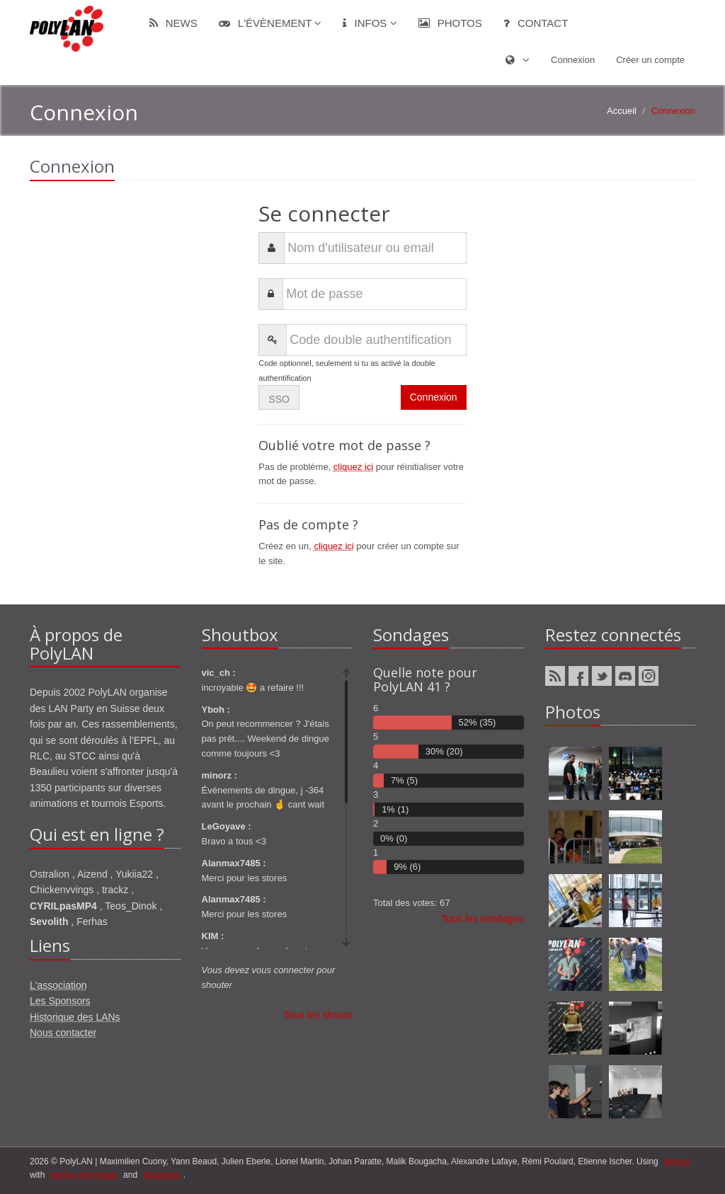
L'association (58, 985)
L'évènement (270, 23)
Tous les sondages (483, 918)
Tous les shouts (318, 1015)
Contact (536, 23)
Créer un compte (650, 59)
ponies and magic (84, 1175)
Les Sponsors (60, 1000)
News (173, 23)
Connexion (573, 59)
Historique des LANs (75, 1017)
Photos (450, 23)
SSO (279, 399)
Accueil (621, 110)
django (677, 1161)
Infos (369, 23)
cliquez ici (353, 466)
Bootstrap (161, 1175)
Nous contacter (63, 1032)
